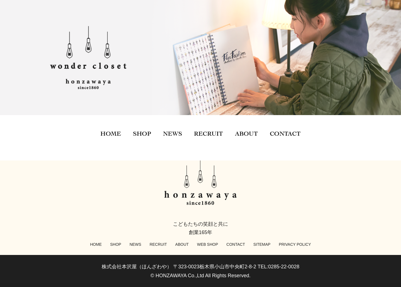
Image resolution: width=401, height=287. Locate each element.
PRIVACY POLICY (295, 244)
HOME (96, 244)
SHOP (115, 244)
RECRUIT (158, 244)
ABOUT (182, 244)
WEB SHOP (207, 244)
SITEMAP (261, 244)
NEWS (135, 244)
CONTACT (235, 244)
